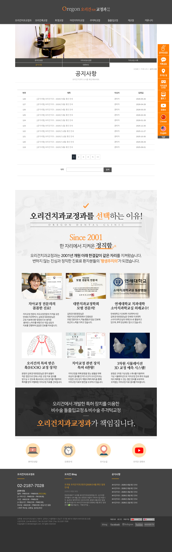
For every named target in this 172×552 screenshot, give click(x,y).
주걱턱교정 (95, 20)
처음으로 (113, 519)
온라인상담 (39, 60)
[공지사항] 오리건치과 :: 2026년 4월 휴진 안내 (55, 110)
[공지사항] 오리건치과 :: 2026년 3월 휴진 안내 (55, 115)
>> (98, 157)
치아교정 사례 (133, 60)
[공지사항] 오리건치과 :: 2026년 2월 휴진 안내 (55, 120)
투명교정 (59, 20)
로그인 (119, 519)
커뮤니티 (149, 20)
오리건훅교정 (41, 20)
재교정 (131, 20)
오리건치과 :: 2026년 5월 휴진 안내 (124, 488)
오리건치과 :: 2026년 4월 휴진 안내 (124, 492)
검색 (107, 170)
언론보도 (86, 65)
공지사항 (38, 65)
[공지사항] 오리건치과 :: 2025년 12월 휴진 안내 (55, 131)
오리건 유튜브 (139, 453)
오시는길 (104, 453)
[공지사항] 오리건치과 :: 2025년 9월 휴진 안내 (55, 147)
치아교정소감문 (85, 60)
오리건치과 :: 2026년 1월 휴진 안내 (124, 503)
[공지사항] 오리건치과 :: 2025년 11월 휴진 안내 (55, 136)
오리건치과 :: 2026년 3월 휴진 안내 (124, 496)
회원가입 (126, 519)
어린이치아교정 (77, 20)
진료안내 (68, 453)
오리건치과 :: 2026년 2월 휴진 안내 (124, 499)
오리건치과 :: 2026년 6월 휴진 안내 (124, 485)
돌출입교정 (113, 20)
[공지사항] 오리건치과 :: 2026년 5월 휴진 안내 (55, 104)
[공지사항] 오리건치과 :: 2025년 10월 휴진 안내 (55, 142)
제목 (62, 169)
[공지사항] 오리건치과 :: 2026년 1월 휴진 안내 (55, 126)
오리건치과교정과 (23, 20)
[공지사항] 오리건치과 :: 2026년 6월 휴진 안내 (55, 99)
